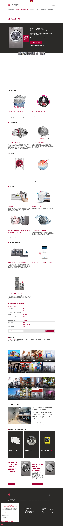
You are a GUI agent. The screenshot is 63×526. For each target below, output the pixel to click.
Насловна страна (11, 9)
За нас (51, 509)
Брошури (43, 511)
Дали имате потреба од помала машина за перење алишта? (12, 467)
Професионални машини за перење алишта (33, 14)
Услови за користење (32, 519)
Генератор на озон (13, 450)
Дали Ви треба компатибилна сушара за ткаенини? (37, 467)
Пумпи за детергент (29, 450)
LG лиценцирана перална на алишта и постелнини (29, 512)
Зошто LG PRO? (43, 9)
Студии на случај (44, 509)
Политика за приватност (20, 519)
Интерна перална (27, 508)
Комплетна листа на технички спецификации (39, 37)
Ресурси (37, 9)
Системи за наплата (45, 450)
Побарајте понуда (51, 9)
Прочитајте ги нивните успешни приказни (39, 424)
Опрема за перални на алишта (22, 9)
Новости (43, 512)
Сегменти (32, 9)
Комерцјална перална (28, 510)
